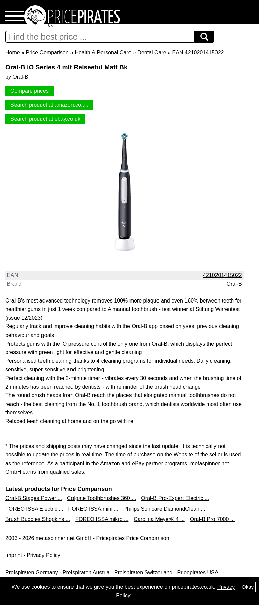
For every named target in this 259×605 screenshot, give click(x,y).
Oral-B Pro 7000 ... (212, 519)
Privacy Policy (43, 555)
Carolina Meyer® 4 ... (159, 519)
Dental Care (151, 52)
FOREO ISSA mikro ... (101, 519)
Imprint (13, 555)
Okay (248, 587)
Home (12, 52)
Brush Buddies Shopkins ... (37, 519)
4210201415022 (222, 275)
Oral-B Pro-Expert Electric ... (175, 498)
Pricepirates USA (198, 572)
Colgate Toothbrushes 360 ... (101, 498)
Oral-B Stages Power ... (33, 498)
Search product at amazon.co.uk (49, 105)
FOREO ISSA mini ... (93, 509)
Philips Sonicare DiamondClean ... (164, 509)
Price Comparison (47, 52)
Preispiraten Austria (86, 572)
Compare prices (29, 91)
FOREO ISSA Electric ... (34, 509)
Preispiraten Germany (31, 572)
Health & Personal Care (103, 52)
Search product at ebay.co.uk (45, 119)
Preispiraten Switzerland (143, 572)
